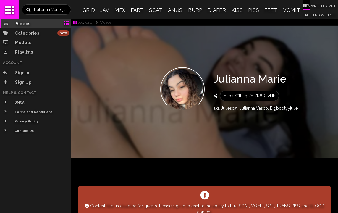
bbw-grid (82, 22)
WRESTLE (318, 5)
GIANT (331, 5)
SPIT (307, 15)
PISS (253, 10)
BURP (195, 10)
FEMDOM (317, 15)
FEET (270, 10)
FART (137, 10)
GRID (89, 10)
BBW (306, 5)
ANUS (175, 10)
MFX (119, 10)
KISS (237, 10)
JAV (104, 10)
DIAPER (217, 10)
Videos (102, 22)
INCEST (331, 15)
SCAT (155, 10)
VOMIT (291, 10)
